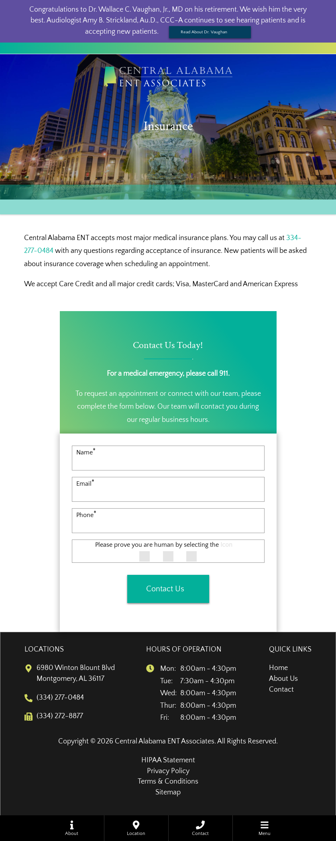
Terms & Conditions (168, 782)
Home (278, 668)
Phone (86, 515)
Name (86, 452)
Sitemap (168, 792)
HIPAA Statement (168, 760)
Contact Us (165, 588)
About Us (283, 679)
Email (85, 483)
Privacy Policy (168, 771)
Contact (281, 690)
